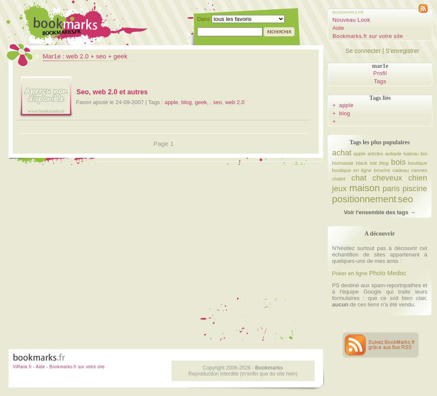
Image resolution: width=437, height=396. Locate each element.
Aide (338, 28)
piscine (414, 188)
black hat (366, 163)
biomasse (342, 163)
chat (358, 177)
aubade (393, 153)
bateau (411, 153)
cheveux (387, 177)
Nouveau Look (351, 20)
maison (364, 188)
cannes (419, 170)
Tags (380, 81)
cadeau (401, 170)
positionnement (364, 199)
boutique (417, 163)
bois (398, 161)
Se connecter (363, 50)
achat (342, 152)
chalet (338, 178)
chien (417, 177)
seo (217, 102)
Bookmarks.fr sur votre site (367, 36)
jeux (339, 188)
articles (375, 153)
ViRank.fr (22, 366)
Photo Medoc (387, 273)
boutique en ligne (352, 170)
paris (391, 188)
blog (186, 102)
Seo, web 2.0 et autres (112, 92)
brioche (382, 170)
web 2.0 (235, 102)
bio (424, 153)
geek (201, 102)
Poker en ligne (349, 273)
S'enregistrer (402, 50)
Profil (380, 73)
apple (171, 102)
